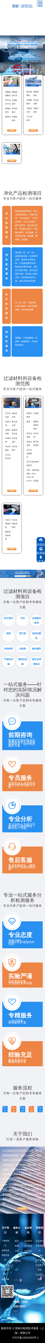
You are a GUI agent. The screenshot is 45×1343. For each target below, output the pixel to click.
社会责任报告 (39, 1277)
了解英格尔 (5, 1243)
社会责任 (39, 1241)
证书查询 (39, 1260)
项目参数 (5, 1279)
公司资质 (5, 1265)
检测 (17, 1246)
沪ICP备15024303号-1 (25, 1337)
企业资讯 (28, 1241)
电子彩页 (28, 1246)
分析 (17, 1251)
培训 (17, 1256)
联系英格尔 (39, 1248)
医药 (17, 1241)
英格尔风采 (5, 1257)
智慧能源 (17, 1261)
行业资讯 (28, 1251)
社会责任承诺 (39, 1267)
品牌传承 (5, 1250)
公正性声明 (5, 1272)
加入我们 (39, 1255)
